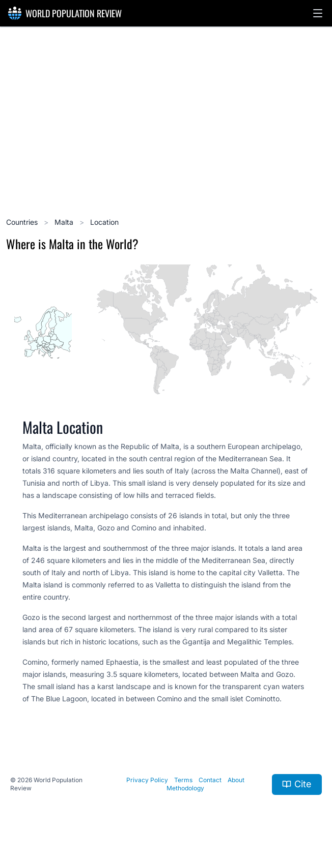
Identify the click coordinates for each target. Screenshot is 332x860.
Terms (183, 780)
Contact (210, 780)
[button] (318, 13)
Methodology (185, 788)
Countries (23, 222)
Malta (64, 222)
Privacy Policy (147, 780)
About (236, 780)
